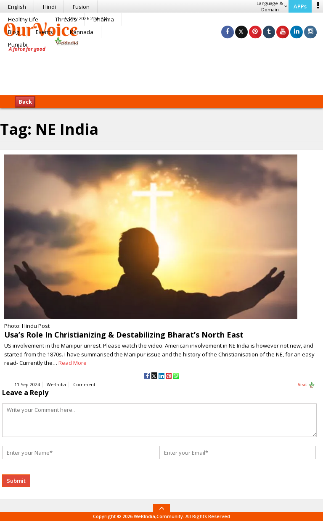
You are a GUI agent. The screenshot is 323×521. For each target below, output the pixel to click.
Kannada (81, 32)
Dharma (103, 19)
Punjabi (17, 44)
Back (25, 101)
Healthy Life (23, 19)
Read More (72, 363)
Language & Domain (272, 6)
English (17, 6)
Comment (84, 385)
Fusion (81, 6)
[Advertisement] (161, 69)
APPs (300, 6)
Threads (66, 19)
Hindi (49, 6)
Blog (13, 32)
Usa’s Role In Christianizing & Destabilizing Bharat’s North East (124, 335)
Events (44, 32)
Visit (306, 385)
